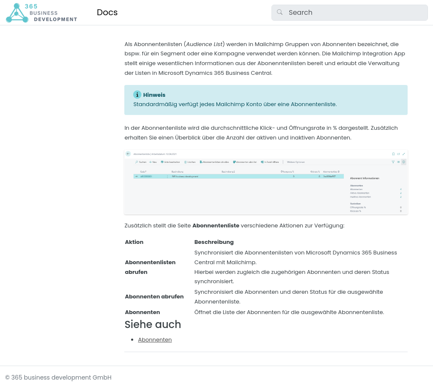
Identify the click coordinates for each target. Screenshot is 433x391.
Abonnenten (155, 340)
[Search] (349, 13)
